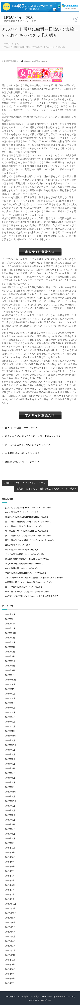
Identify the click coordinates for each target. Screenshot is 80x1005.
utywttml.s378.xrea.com (36, 61)
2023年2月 (10, 782)
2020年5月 (10, 936)
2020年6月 (10, 931)
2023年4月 (10, 773)
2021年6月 (10, 875)
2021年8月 (10, 866)
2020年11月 (10, 908)
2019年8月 (10, 978)
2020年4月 (10, 941)
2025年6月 (10, 651)
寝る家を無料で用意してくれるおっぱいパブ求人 (27, 559)
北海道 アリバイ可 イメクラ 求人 (22, 461)
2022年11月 (10, 796)
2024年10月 (10, 689)
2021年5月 (9, 880)
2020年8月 (10, 922)
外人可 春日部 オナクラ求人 (21, 427)
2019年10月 (10, 969)
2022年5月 (10, 824)
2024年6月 (10, 707)
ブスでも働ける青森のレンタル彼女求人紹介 (25, 554)
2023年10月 (10, 745)
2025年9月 (10, 637)
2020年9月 (10, 917)
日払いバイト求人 (19, 17)
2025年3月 (10, 665)
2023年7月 (10, 759)
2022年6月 (10, 819)
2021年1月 (9, 899)
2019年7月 (10, 983)
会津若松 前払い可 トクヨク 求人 (22, 453)
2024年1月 (10, 731)
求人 (17, 43)
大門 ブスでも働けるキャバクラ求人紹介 (24, 587)
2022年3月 (10, 833)
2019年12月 (10, 959)
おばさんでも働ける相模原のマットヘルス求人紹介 (28, 507)
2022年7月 (10, 815)
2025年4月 (10, 661)
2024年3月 (10, 721)
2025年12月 (10, 623)
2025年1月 (9, 675)
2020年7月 (10, 927)
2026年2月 (10, 614)
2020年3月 (10, 945)
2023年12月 (10, 735)
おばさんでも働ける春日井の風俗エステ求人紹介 (27, 517)
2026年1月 (10, 619)
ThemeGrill (61, 996)
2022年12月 (10, 791)
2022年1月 (10, 843)
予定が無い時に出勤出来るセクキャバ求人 (24, 563)
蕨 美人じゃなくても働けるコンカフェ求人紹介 (27, 531)
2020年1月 (10, 955)
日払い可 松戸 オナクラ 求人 (17, 545)
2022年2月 (10, 838)
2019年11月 (10, 964)
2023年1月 (10, 787)
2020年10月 (10, 913)
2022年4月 (10, 829)
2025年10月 (10, 633)
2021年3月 (10, 889)
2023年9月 (10, 749)
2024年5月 (10, 712)
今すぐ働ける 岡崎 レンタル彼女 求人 (21, 549)
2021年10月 (10, 857)
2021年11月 (10, 852)
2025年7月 (10, 647)
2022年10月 (10, 801)
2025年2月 (10, 670)
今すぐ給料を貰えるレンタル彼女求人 (22, 568)
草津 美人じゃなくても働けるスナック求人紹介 (27, 591)
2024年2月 (10, 726)
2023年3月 (10, 777)
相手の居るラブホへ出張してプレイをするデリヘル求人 (30, 540)
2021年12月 (10, 847)
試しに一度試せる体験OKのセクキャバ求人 (28, 444)
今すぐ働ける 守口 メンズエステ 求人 (21, 512)
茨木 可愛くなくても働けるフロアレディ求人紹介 (28, 535)
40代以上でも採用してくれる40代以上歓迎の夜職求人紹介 (32, 596)
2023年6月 (10, 763)
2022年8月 (10, 810)
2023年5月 (10, 768)
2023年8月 (10, 754)
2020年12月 (10, 903)
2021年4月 (10, 885)
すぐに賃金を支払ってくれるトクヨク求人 (24, 526)
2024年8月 (10, 698)
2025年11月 (10, 628)
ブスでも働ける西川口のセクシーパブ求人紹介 (26, 573)
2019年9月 (10, 973)
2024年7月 (10, 703)
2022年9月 (10, 805)
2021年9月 (10, 861)
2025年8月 (10, 642)
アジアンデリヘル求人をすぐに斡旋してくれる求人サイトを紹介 (34, 577)
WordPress (46, 1000)
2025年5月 (10, 656)
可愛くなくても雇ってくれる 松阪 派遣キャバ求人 (33, 436)
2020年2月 (10, 950)
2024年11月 (10, 684)
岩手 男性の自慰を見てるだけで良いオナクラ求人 (28, 521)
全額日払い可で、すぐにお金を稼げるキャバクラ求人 (29, 582)
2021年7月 (10, 871)
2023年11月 (10, 740)
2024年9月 (10, 693)
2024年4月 (10, 717)
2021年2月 (10, 894)
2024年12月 (10, 679)
